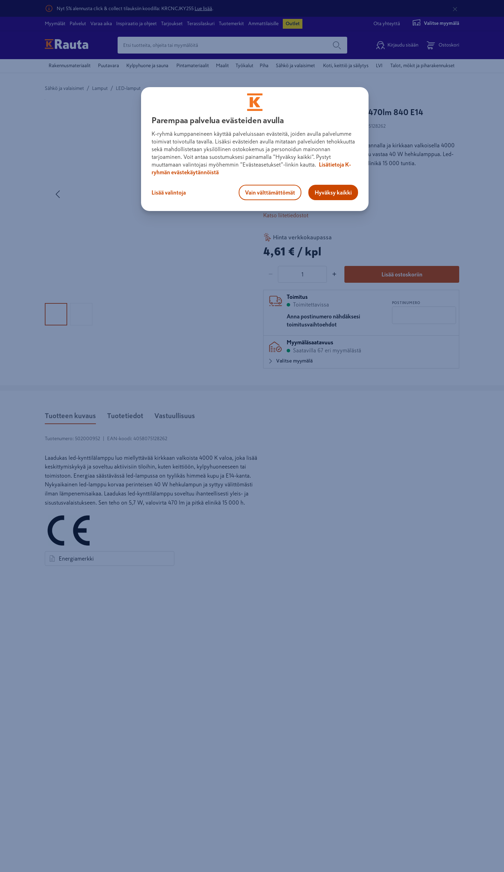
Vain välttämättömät (270, 192)
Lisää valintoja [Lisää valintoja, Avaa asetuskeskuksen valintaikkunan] (169, 192)
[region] (255, 149)
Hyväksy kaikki (333, 192)
